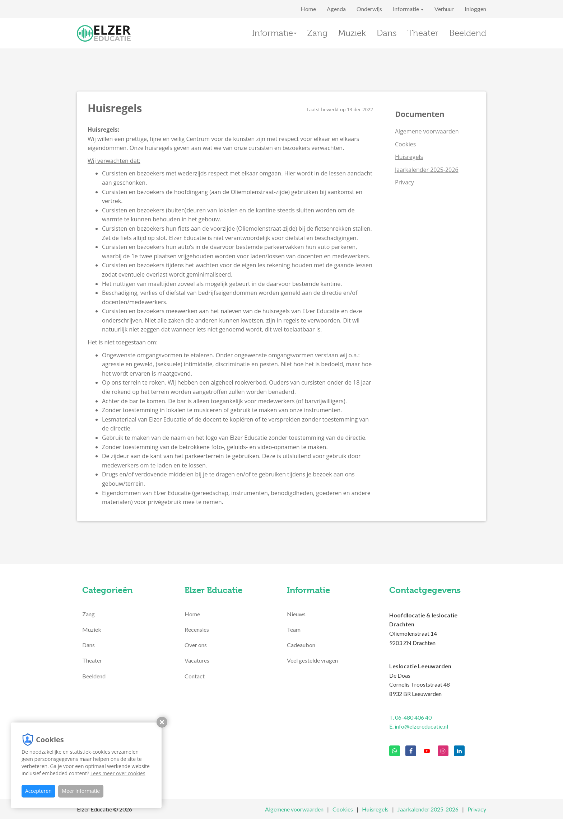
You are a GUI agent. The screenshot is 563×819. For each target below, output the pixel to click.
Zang (88, 614)
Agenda (336, 8)
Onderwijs (369, 8)
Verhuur (444, 8)
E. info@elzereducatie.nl (418, 726)
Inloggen (475, 8)
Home (308, 8)
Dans (88, 644)
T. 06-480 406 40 (410, 717)
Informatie (408, 8)
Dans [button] (387, 33)
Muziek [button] (352, 33)
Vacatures (197, 660)
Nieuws (296, 614)
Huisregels (409, 157)
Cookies (405, 144)
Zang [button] (317, 33)
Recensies (197, 629)
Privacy (404, 182)
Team (294, 629)
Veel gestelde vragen (312, 660)
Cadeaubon (301, 644)
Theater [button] (423, 33)
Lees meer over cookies (117, 773)
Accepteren (38, 790)
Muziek (91, 629)
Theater (92, 660)
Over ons (196, 644)
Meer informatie (81, 790)
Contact (195, 676)
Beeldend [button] (467, 33)
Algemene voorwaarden (427, 131)
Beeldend (94, 676)
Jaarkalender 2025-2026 (427, 170)
